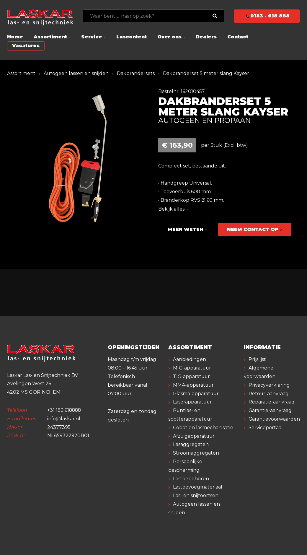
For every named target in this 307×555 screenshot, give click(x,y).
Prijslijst (257, 359)
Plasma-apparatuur (196, 393)
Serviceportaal (266, 427)
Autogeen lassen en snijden (76, 73)
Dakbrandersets (136, 73)
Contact (237, 37)
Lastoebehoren (191, 478)
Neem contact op (255, 229)
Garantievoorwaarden (274, 419)
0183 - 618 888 (267, 16)
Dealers (206, 37)
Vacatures (26, 45)
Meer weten (188, 229)
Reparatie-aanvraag (272, 402)
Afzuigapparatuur (194, 436)
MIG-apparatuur (192, 368)
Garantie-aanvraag (270, 411)
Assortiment (50, 37)
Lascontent (131, 37)
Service (91, 37)
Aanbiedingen (189, 359)
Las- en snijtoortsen (195, 496)
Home (15, 37)
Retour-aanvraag (269, 393)
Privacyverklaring (269, 385)
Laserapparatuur (193, 402)
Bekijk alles (173, 209)
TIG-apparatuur (192, 377)
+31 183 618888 (64, 410)
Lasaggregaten (191, 444)
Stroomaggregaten (196, 453)
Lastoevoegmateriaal (197, 487)
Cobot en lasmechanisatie (203, 427)
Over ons (169, 37)
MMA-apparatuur (193, 385)
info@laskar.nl (64, 418)
